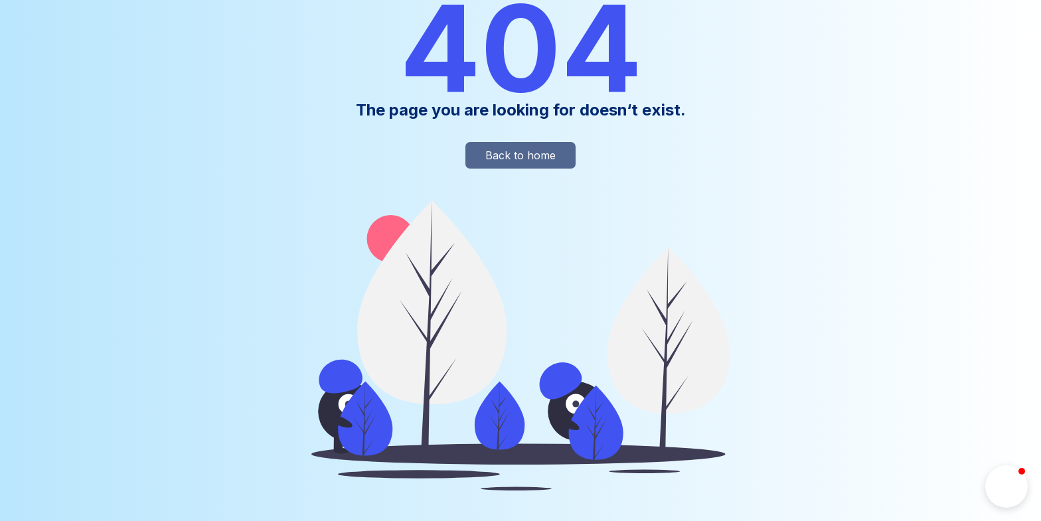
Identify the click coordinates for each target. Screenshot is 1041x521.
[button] (1006, 486)
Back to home (520, 155)
